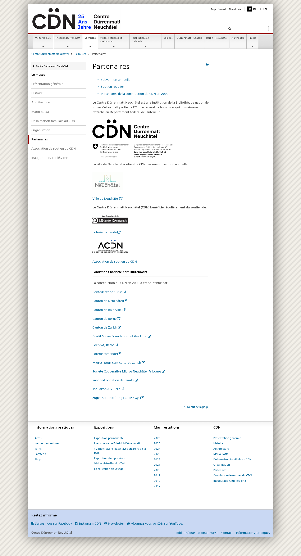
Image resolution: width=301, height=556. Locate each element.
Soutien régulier (112, 87)
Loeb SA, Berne (103, 345)
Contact (227, 533)
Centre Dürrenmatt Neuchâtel (50, 53)
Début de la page (198, 406)
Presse (252, 37)
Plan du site (235, 9)
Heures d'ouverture (47, 443)
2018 (157, 480)
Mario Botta (40, 112)
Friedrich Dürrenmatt (67, 37)
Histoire (37, 93)
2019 (157, 475)
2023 (157, 454)
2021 (157, 464)
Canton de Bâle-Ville (107, 310)
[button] (230, 28)
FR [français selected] (249, 9)
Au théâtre (238, 37)
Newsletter (116, 523)
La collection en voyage (108, 468)
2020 (157, 470)
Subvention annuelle (115, 80)
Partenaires (220, 470)
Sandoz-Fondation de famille (113, 380)
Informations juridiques (253, 533)
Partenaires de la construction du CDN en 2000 (135, 94)
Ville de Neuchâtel (105, 198)
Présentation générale (47, 84)
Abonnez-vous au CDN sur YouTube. (157, 523)
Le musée (91, 39)
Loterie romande (104, 232)
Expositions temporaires (109, 458)
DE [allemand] (254, 9)
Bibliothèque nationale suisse (197, 533)
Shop (38, 459)
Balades (168, 37)
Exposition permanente (109, 438)
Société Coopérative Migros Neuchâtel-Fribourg (126, 371)
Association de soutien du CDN (53, 148)
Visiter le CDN (43, 37)
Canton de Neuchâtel (107, 301)
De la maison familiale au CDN (53, 121)
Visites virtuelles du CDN (109, 463)
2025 (157, 443)
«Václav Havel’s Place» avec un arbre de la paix (120, 451)
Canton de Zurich (104, 327)
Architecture (40, 102)
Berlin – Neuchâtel (216, 37)
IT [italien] (260, 9)
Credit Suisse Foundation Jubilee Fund (119, 336)
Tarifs (38, 448)
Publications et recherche (140, 39)
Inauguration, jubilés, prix (49, 158)
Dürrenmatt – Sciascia (189, 37)
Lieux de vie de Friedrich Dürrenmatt (117, 443)
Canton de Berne (104, 319)
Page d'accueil (218, 9)
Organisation (40, 130)
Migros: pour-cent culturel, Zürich (116, 363)
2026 (157, 438)
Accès (38, 438)
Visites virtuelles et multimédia (111, 39)
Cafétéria (40, 454)
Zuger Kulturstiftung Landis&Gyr (116, 398)
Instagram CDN (90, 523)
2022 (157, 459)
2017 (157, 486)
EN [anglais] (265, 9)
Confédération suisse (107, 292)
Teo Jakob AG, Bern (106, 389)
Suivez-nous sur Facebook (53, 523)
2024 (157, 448)
